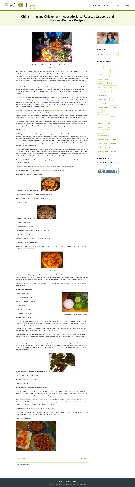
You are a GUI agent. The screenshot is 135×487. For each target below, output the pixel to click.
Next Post (84, 461)
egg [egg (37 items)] (99, 91)
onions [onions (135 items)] (100, 123)
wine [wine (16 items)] (106, 151)
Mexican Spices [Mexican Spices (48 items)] (103, 115)
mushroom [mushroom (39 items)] (101, 119)
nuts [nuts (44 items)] (109, 119)
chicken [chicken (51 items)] (107, 79)
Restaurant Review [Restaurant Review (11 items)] (103, 139)
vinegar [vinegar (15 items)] (100, 151)
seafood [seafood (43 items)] (113, 140)
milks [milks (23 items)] (112, 115)
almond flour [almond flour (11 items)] (108, 67)
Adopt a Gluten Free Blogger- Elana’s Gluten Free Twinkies (33, 113)
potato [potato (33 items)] (100, 132)
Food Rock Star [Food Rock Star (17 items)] (102, 95)
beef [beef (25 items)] (99, 75)
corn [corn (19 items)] (99, 87)
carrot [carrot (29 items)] (106, 75)
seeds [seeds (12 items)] (99, 143)
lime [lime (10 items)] (105, 111)
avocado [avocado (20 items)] (100, 71)
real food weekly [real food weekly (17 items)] (102, 136)
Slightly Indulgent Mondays (48, 172)
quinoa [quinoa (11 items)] (107, 132)
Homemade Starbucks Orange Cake (55, 110)
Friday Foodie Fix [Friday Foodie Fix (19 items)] (103, 99)
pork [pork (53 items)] (108, 128)
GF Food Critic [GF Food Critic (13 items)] (102, 103)
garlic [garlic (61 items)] (112, 99)
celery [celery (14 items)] (112, 75)
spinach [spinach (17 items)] (113, 143)
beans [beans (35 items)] (114, 71)
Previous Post (21, 461)
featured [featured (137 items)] (107, 91)
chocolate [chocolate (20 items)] (101, 83)
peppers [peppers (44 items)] (100, 128)
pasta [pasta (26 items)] (108, 123)
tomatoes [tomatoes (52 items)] (101, 148)
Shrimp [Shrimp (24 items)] (106, 143)
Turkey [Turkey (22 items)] (109, 147)
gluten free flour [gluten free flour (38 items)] (103, 107)
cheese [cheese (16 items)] (100, 79)
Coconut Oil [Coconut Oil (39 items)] (110, 83)
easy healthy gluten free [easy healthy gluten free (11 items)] (110, 87)
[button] (111, 5)
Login (74, 481)
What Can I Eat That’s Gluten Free (43, 168)
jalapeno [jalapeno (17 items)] (113, 107)
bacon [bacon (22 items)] (107, 71)
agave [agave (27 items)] (100, 67)
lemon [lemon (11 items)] (99, 111)
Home (61, 481)
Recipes (68, 481)
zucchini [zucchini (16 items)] (113, 151)
